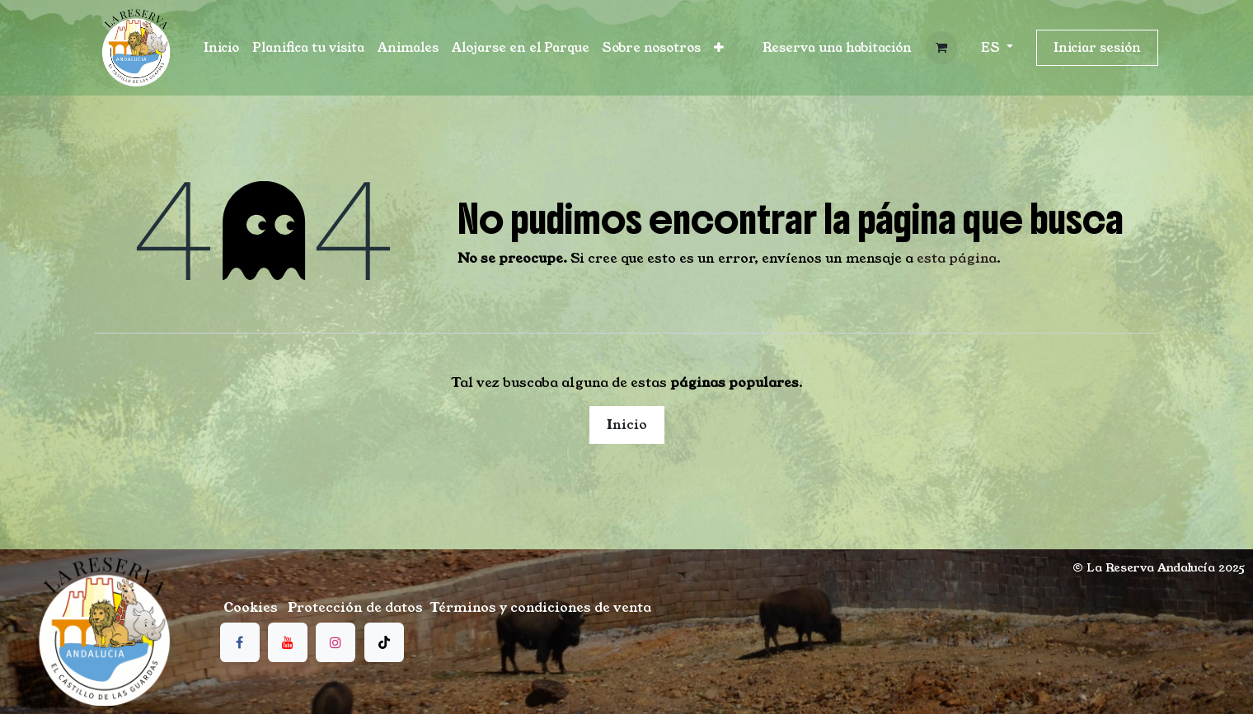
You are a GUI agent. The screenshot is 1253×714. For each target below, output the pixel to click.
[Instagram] (335, 642)
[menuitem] (221, 48)
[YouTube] (287, 642)
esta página (957, 258)
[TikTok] (384, 642)
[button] (837, 48)
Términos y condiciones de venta (540, 607)
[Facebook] (240, 642)
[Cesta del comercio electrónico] (941, 47)
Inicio (627, 424)
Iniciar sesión (1097, 47)
